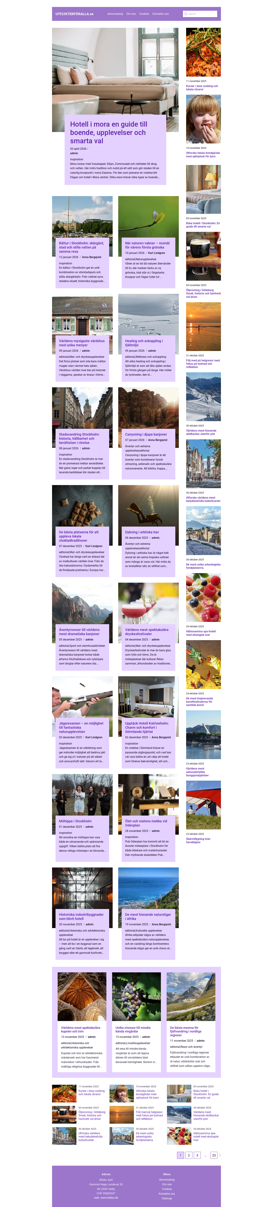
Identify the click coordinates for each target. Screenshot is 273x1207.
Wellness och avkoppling (151, 356)
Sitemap (167, 1198)
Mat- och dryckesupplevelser (86, 356)
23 (214, 1155)
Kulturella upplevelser (149, 930)
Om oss (131, 13)
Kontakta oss (161, 13)
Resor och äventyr (191, 1046)
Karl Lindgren (156, 253)
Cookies (144, 13)
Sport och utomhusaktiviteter (87, 645)
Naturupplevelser (146, 259)
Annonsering (115, 13)
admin (74, 153)
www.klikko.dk (109, 1197)
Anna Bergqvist (91, 257)
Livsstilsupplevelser (138, 1043)
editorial (130, 259)
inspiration (76, 159)
